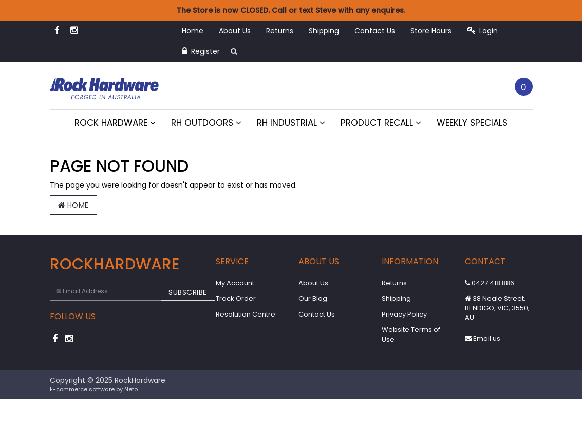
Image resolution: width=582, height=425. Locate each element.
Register (201, 51)
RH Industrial (291, 123)
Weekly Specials (472, 123)
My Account (235, 283)
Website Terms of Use (411, 334)
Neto (131, 389)
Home (192, 31)
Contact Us (374, 31)
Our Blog (312, 298)
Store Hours (431, 31)
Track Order (236, 298)
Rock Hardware (115, 123)
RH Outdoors (206, 123)
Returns (279, 31)
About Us (235, 31)
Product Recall (381, 123)
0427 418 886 (489, 283)
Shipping (324, 31)
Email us (482, 338)
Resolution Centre (245, 314)
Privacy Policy (404, 314)
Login (482, 31)
